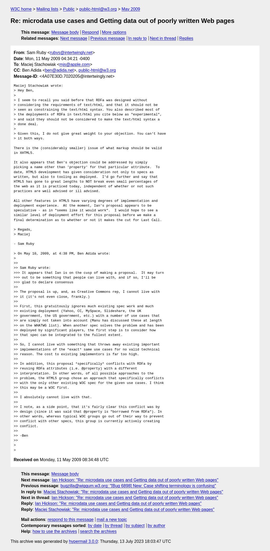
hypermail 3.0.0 (83, 541)
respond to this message (70, 519)
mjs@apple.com (75, 64)
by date (95, 525)
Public (69, 9)
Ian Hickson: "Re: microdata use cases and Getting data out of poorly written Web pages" (135, 480)
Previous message (107, 38)
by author (156, 525)
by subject (135, 525)
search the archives (98, 531)
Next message (73, 38)
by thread (114, 525)
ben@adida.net (59, 70)
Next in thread (163, 38)
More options (114, 32)
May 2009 (131, 9)
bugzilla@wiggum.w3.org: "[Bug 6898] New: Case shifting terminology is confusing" (138, 486)
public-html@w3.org (98, 9)
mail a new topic (112, 519)
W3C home (21, 9)
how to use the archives (55, 531)
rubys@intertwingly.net (71, 52)
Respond (90, 32)
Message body (65, 32)
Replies (186, 38)
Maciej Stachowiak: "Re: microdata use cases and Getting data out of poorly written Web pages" (133, 492)
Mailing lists (47, 9)
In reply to (137, 38)
